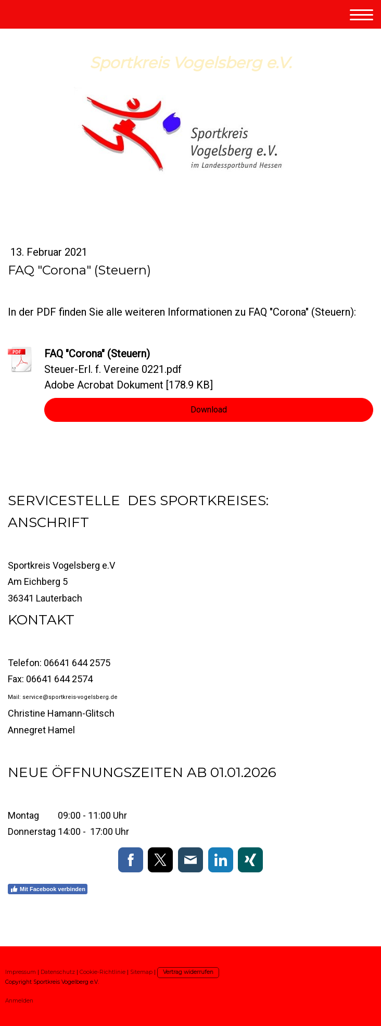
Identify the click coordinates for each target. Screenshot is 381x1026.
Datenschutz (58, 972)
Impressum (20, 972)
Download (208, 410)
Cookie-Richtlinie (102, 972)
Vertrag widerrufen (188, 972)
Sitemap (141, 972)
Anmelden (19, 1000)
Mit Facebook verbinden (47, 889)
